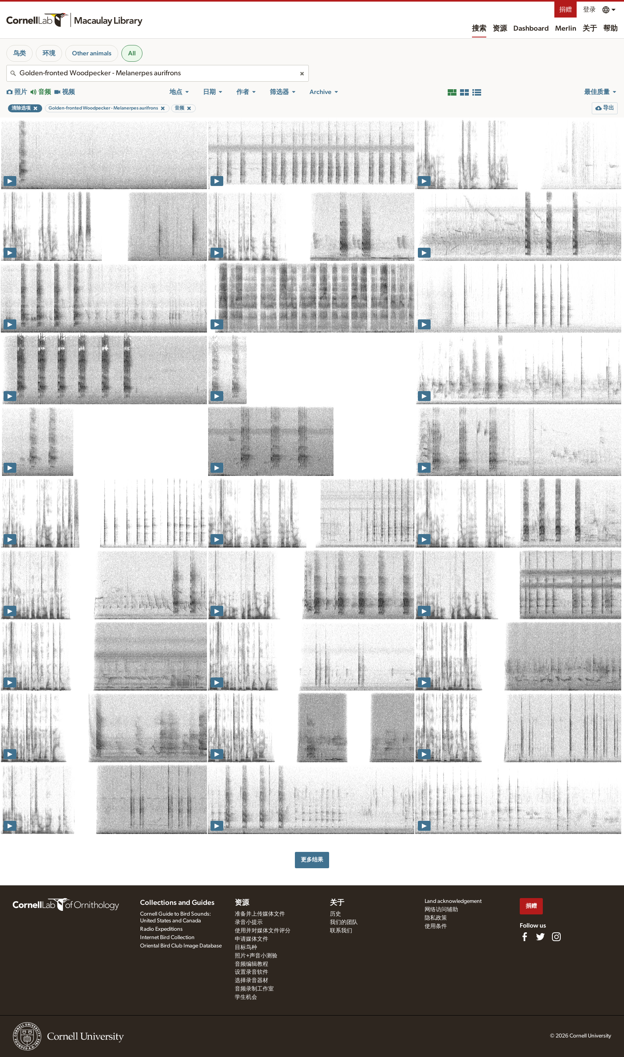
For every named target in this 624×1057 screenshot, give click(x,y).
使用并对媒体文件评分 (263, 931)
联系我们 (341, 931)
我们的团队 (344, 922)
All (132, 53)
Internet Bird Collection (167, 937)
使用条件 (436, 926)
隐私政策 (436, 918)
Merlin (565, 28)
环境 (49, 53)
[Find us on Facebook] (524, 937)
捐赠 (565, 9)
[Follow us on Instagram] (556, 937)
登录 (589, 9)
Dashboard (531, 28)
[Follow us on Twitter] (540, 937)
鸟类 (19, 53)
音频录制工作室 (254, 989)
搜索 (479, 28)
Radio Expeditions (161, 929)
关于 (590, 28)
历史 (335, 914)
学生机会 (246, 997)
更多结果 (312, 860)
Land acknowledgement (453, 901)
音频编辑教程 (251, 964)
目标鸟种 (246, 947)
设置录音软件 (251, 972)
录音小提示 (249, 922)
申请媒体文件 (251, 939)
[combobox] (158, 73)
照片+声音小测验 (256, 956)
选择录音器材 (251, 980)
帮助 (610, 28)
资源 (500, 28)
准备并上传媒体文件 (260, 914)
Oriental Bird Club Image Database (181, 946)
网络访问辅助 (441, 909)
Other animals (91, 53)
